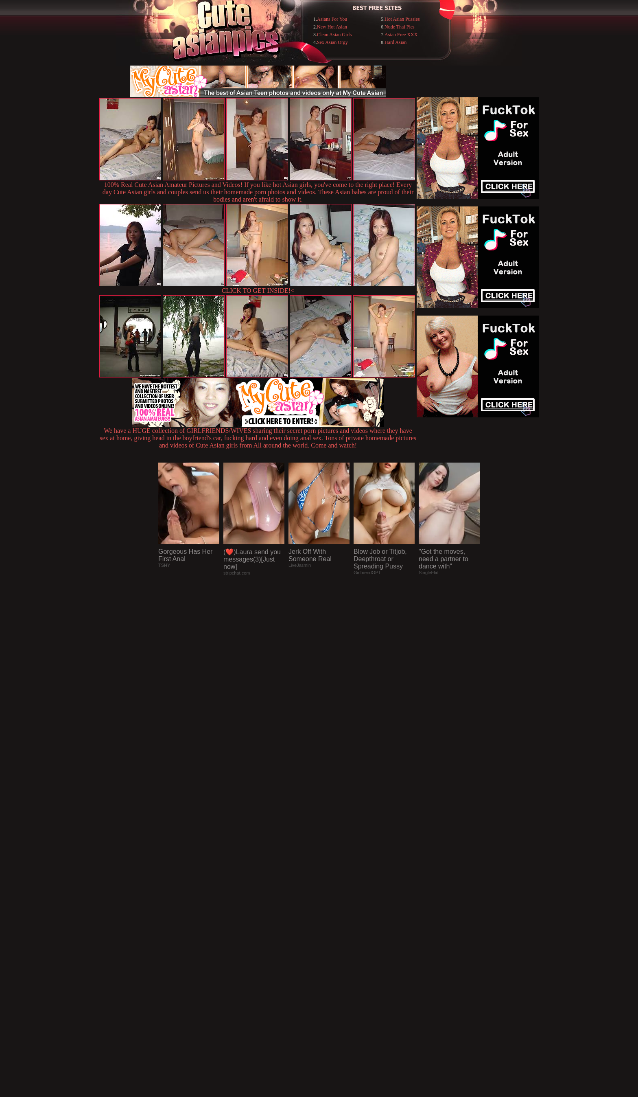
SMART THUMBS (333, 930)
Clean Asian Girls (334, 34)
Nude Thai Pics (400, 27)
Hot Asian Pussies (402, 19)
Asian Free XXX (401, 34)
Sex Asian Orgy (332, 42)
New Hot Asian (332, 27)
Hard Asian (395, 42)
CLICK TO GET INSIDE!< (258, 290)
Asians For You (332, 19)
